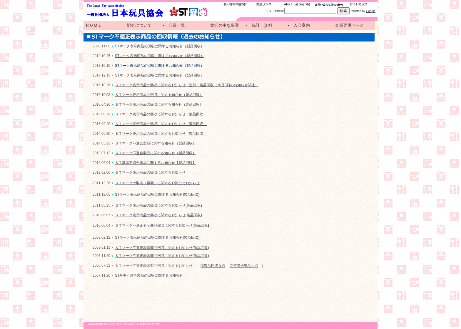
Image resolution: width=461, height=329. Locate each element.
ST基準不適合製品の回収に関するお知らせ (149, 275)
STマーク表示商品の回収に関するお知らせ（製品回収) (158, 75)
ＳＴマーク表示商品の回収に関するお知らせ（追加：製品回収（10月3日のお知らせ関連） (186, 85)
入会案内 (301, 25)
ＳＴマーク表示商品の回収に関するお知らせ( (151, 205)
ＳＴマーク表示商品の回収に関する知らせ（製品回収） (159, 95)
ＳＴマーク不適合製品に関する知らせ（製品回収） (155, 143)
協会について (139, 25)
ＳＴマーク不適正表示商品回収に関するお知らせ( (154, 248)
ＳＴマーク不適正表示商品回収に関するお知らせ (154, 225)
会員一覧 (176, 25)
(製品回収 (200, 225)
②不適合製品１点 (244, 266)
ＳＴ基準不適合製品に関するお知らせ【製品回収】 (155, 163)
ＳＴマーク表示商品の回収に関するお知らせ (150, 172)
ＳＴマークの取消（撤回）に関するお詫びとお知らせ (157, 183)
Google (370, 11)
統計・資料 (262, 25)
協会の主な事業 (224, 25)
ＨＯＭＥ (93, 25)
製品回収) (191, 194)
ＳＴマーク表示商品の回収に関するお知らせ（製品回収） (161, 114)
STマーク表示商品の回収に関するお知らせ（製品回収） (159, 46)
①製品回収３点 (213, 266)
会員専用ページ (349, 25)
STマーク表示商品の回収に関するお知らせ (149, 237)
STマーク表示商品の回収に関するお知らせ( (149, 194)
